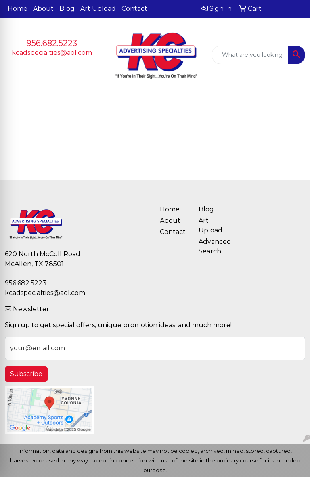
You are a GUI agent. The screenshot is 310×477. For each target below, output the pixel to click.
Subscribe (26, 374)
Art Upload (98, 9)
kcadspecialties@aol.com (52, 52)
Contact (134, 9)
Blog (67, 9)
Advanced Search (213, 246)
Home (17, 9)
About (43, 9)
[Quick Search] (250, 55)
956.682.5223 (52, 43)
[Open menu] (294, 104)
